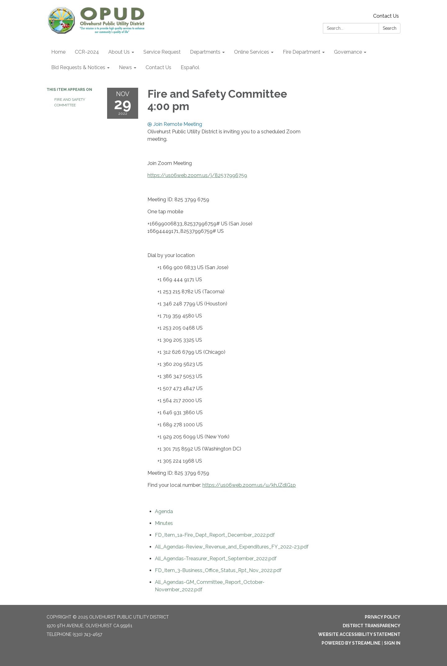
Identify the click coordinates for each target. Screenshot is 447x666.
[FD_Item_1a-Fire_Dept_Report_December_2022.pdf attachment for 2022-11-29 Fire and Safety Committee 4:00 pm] (215, 535)
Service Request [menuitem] (162, 52)
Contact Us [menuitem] (158, 67)
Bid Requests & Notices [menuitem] (78, 67)
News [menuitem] (125, 67)
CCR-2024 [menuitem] (87, 52)
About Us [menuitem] (119, 52)
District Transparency (371, 625)
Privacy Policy (382, 617)
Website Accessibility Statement (359, 634)
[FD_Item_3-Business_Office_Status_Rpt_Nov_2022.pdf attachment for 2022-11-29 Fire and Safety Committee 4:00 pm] (218, 570)
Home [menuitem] (58, 52)
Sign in (392, 643)
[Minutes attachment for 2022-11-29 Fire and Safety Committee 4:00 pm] (164, 523)
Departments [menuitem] (205, 52)
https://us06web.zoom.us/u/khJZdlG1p (249, 485)
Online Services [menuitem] (251, 52)
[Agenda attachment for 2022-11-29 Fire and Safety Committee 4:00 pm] (164, 511)
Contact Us (386, 16)
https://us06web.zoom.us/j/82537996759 (197, 175)
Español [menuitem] (190, 67)
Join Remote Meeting (174, 124)
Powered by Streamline (351, 643)
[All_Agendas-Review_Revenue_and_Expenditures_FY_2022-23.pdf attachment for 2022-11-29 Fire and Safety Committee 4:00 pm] (232, 547)
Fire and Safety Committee (69, 102)
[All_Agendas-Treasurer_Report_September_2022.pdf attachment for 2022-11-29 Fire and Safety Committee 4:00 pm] (216, 559)
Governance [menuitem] (348, 52)
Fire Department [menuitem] (301, 52)
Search (389, 28)
